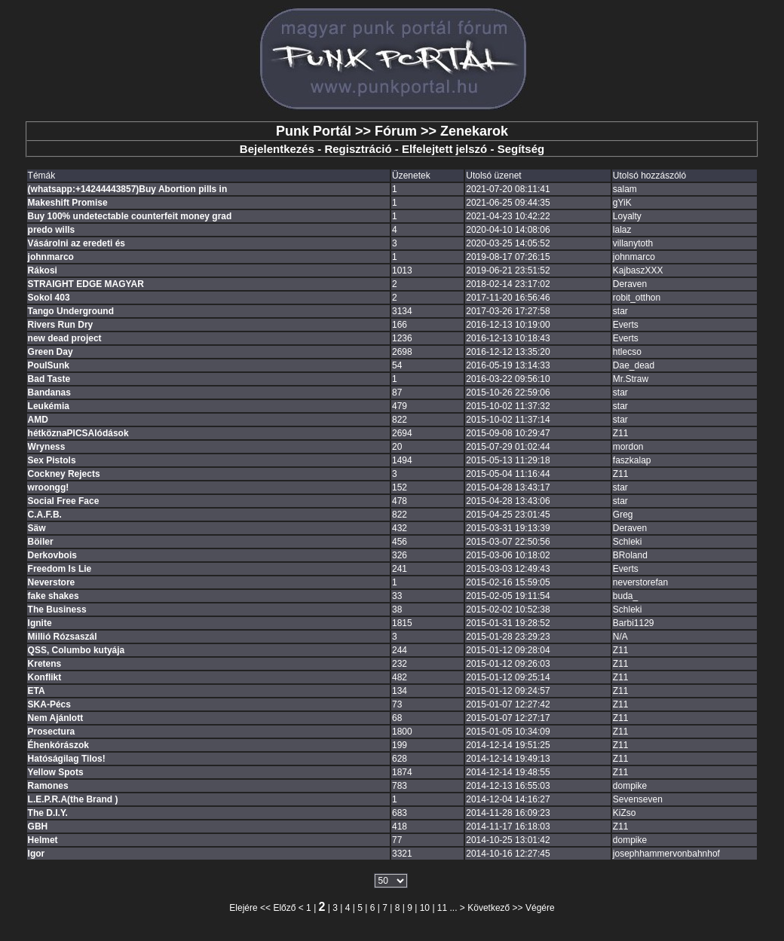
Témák (42, 175)
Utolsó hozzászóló (649, 175)
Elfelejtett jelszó (444, 148)
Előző (284, 908)
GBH (38, 826)
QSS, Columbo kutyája (76, 650)
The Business (57, 609)
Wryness (47, 446)
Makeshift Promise (68, 202)
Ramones (48, 786)
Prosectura (51, 731)
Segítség (521, 148)
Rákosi (42, 270)
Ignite (40, 623)
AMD (38, 419)
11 (442, 908)
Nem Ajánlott (56, 718)
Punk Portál (313, 131)
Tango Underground (71, 311)
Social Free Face (64, 501)
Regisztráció (357, 148)
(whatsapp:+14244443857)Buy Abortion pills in (128, 189)
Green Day (50, 352)
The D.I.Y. (48, 813)
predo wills (51, 230)
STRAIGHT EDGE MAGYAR (86, 284)
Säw (37, 528)
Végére (540, 908)
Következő (488, 908)
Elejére (243, 908)
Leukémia (48, 406)
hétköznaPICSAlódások (78, 433)
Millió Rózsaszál (62, 636)
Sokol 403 (49, 297)
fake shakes (53, 596)
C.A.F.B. (45, 514)
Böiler (41, 541)
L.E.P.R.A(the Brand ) (73, 799)
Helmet (43, 840)
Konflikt (45, 677)
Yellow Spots (56, 772)
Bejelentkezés (277, 148)
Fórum (396, 131)
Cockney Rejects (64, 474)
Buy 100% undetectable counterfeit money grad (130, 216)
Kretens (45, 663)
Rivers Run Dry (60, 324)
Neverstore (51, 582)
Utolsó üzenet (493, 175)
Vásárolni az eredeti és (76, 243)
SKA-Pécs (49, 704)
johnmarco (51, 257)
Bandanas (49, 392)
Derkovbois (52, 555)
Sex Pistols (52, 460)
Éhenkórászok (58, 745)
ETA (36, 691)
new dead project (65, 338)
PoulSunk (48, 365)
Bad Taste (49, 379)
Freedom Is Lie (60, 569)
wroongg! (48, 487)
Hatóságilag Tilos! (67, 758)
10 (425, 908)
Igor (36, 853)
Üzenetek (411, 175)
